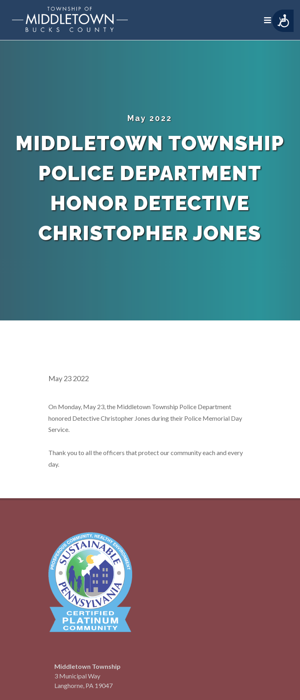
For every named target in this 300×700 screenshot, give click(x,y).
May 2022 (149, 118)
